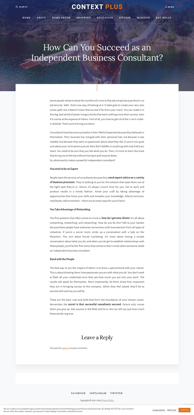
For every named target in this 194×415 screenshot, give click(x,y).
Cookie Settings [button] (159, 410)
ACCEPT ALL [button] (184, 410)
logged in (65, 348)
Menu (169, 7)
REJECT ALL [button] (171, 410)
